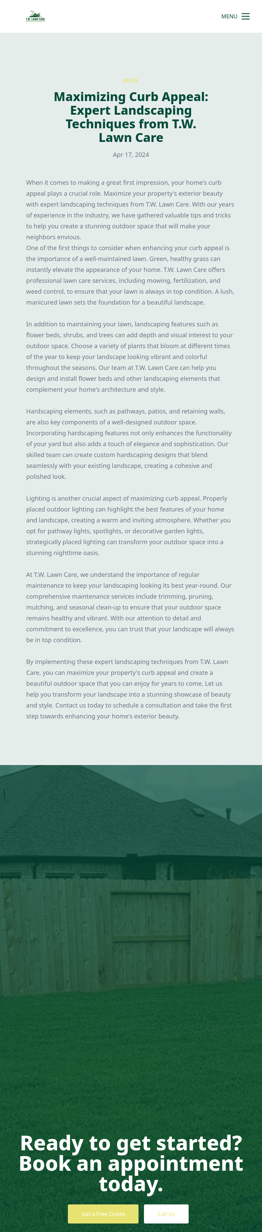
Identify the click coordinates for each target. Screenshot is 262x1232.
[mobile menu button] (245, 16)
